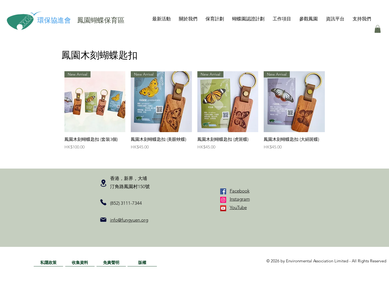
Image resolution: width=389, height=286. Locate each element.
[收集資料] (80, 262)
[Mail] (103, 219)
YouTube (238, 207)
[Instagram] (223, 200)
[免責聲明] (111, 262)
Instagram (240, 199)
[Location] (103, 183)
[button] (188, 19)
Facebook (240, 191)
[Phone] (103, 202)
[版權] (142, 262)
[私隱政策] (48, 262)
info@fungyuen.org (129, 220)
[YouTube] (223, 208)
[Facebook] (223, 191)
